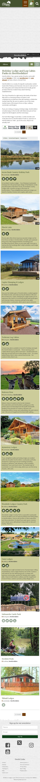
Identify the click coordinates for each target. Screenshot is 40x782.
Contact (4, 762)
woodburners (24, 78)
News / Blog (23, 768)
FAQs (3, 770)
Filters (5, 64)
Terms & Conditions (24, 764)
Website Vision (22, 779)
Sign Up (20, 736)
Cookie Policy (5, 766)
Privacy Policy (23, 766)
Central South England (14, 138)
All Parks (5, 138)
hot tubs (9, 78)
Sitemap (4, 764)
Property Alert (23, 770)
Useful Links (5, 772)
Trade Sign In (5, 768)
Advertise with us (24, 762)
